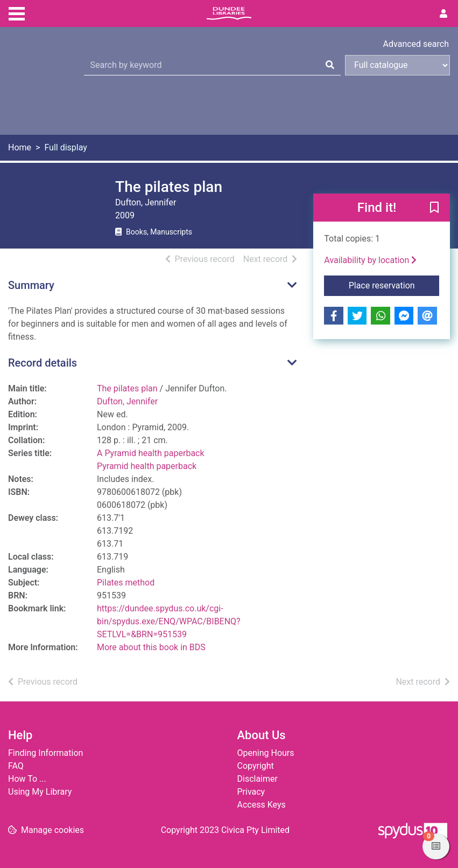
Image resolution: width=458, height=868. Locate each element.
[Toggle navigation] (17, 12)
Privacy (251, 792)
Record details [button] (42, 362)
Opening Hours (265, 753)
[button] (434, 208)
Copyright (255, 766)
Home (19, 147)
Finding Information (45, 753)
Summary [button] (31, 285)
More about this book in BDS (151, 647)
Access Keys (261, 805)
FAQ (16, 766)
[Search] (330, 65)
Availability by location (370, 260)
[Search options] (397, 65)
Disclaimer (257, 779)
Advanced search (416, 44)
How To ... (27, 779)
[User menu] (443, 14)
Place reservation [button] (394, 285)
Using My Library (40, 792)
